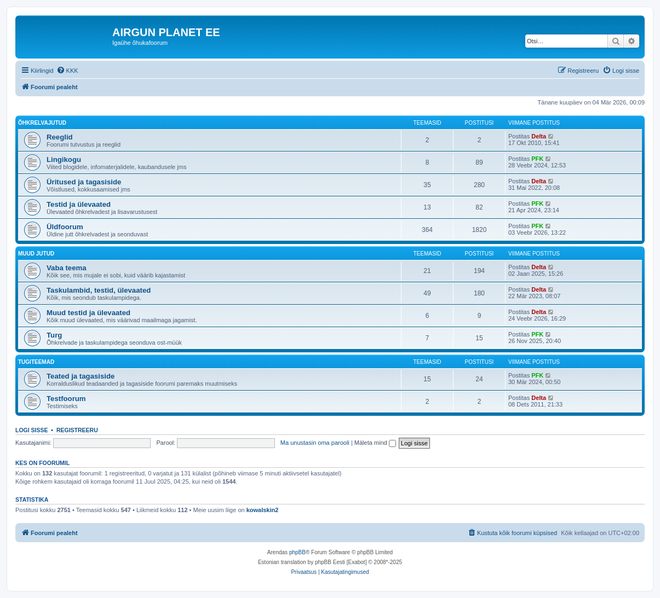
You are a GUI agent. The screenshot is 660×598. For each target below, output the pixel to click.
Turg (54, 335)
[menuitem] (67, 70)
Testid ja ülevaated (79, 204)
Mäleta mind (375, 442)
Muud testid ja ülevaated (88, 313)
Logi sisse (31, 430)
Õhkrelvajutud (42, 123)
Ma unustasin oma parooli (314, 442)
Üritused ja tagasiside (84, 182)
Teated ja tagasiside (80, 376)
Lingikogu (64, 159)
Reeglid (60, 137)
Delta (538, 136)
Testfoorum (66, 398)
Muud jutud (36, 254)
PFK (537, 158)
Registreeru (77, 430)
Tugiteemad (36, 362)
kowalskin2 (262, 510)
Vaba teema (67, 268)
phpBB (297, 552)
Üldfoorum (65, 227)
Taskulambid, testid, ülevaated (99, 290)
